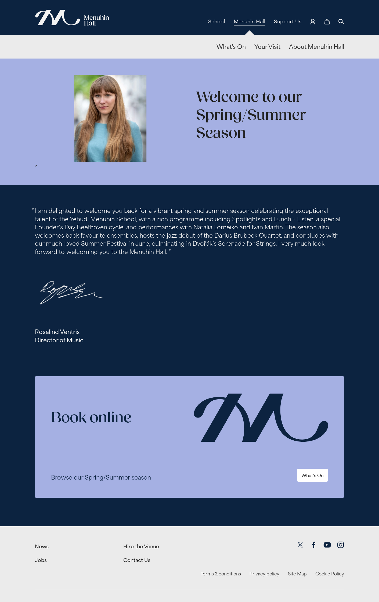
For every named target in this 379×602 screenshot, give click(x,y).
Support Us (287, 21)
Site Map (297, 573)
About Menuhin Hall (316, 46)
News (42, 546)
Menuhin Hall (249, 21)
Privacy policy (264, 573)
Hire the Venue (141, 546)
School (216, 21)
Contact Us (136, 560)
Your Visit (267, 46)
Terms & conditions (221, 573)
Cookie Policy (329, 573)
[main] (189, 284)
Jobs (41, 560)
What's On (231, 46)
